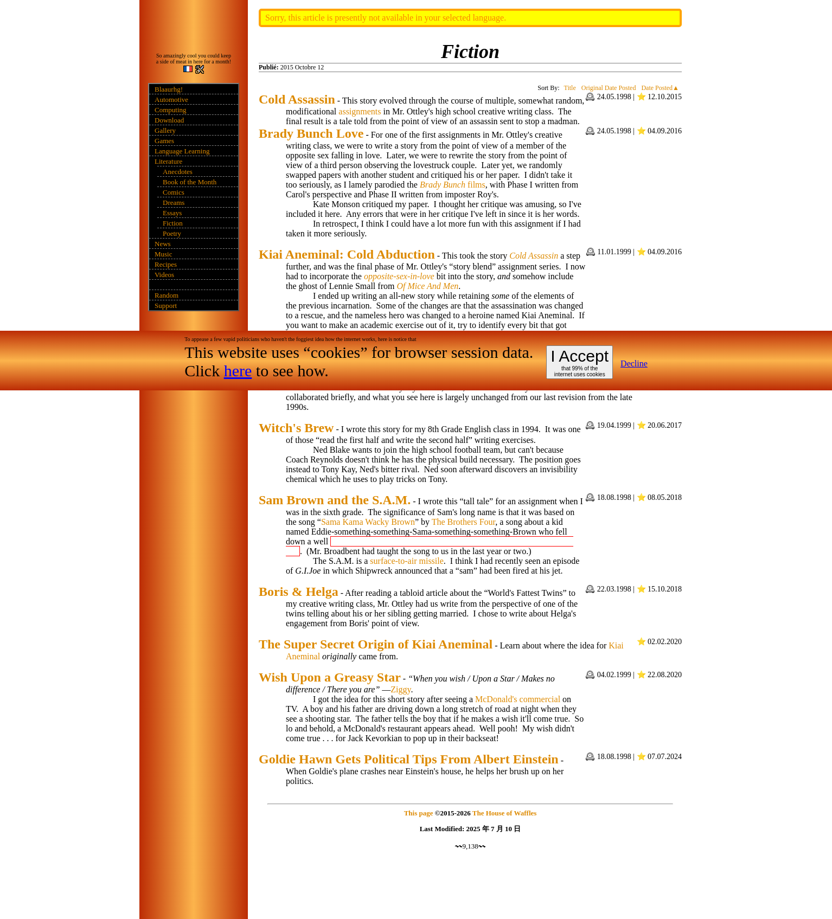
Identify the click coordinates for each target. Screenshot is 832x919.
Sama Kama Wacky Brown (368, 521)
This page (418, 813)
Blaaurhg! (169, 89)
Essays (172, 213)
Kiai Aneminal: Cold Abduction (347, 254)
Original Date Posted (608, 88)
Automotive (171, 99)
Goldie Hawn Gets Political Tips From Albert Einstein (409, 759)
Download (169, 120)
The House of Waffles (504, 813)
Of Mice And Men (427, 286)
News (163, 244)
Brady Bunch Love (311, 133)
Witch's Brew (296, 428)
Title (570, 88)
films (476, 184)
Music (163, 254)
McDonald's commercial (517, 699)
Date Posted (657, 88)
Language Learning (182, 151)
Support (166, 305)
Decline (634, 363)
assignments (359, 111)
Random (166, 295)
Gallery (165, 130)
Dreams (173, 202)
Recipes (166, 264)
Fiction (173, 223)
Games (164, 141)
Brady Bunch (442, 184)
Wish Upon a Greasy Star (330, 677)
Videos (164, 275)
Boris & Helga (298, 591)
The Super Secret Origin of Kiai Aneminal (375, 644)
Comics (173, 192)
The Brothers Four (464, 521)
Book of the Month (189, 182)
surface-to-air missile (407, 560)
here (238, 371)
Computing (171, 110)
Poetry (172, 233)
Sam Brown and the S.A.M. (335, 500)
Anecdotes (178, 172)
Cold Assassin (297, 99)
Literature (168, 161)
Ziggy (401, 689)
